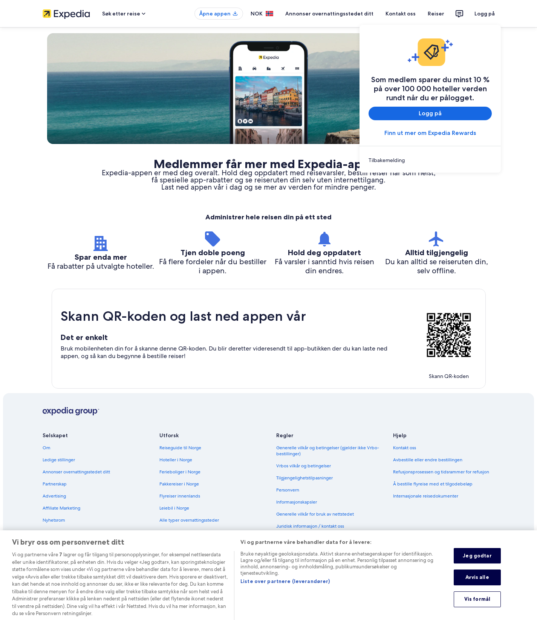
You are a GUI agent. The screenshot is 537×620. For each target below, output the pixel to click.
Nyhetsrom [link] (54, 520)
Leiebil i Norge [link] (174, 508)
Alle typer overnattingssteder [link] (189, 520)
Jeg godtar (477, 563)
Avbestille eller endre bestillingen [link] (427, 460)
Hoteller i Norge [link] (175, 460)
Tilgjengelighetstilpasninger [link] (304, 478)
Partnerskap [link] (55, 484)
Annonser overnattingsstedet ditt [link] (76, 472)
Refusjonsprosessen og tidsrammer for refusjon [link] (441, 472)
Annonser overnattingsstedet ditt (329, 13)
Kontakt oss (401, 13)
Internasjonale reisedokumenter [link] (425, 496)
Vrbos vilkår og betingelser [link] (303, 466)
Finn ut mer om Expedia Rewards (430, 132)
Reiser (436, 13)
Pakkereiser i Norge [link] (179, 484)
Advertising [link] (54, 496)
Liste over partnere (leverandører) (285, 589)
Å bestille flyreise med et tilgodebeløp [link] (433, 484)
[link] (430, 160)
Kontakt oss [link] (404, 448)
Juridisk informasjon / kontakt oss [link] (310, 526)
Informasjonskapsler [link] (296, 502)
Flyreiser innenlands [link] (179, 496)
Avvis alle (477, 585)
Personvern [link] (287, 490)
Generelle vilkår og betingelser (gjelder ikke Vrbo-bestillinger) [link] (327, 451)
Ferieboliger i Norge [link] (179, 472)
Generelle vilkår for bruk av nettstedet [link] (315, 514)
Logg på (484, 13)
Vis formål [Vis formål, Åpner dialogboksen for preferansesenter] (477, 607)
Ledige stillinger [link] (59, 460)
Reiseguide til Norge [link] (180, 448)
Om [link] (46, 448)
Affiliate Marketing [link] (61, 508)
